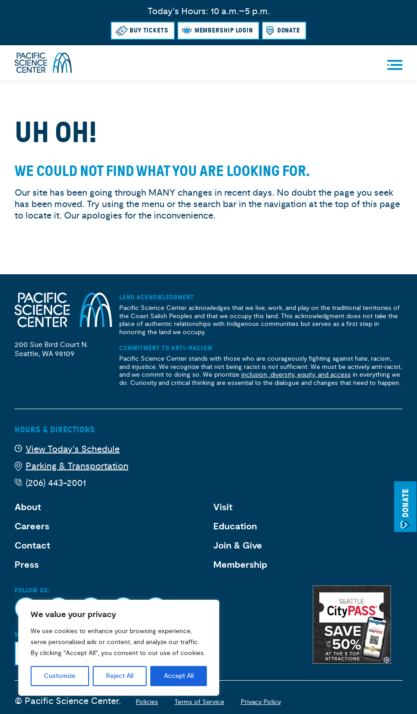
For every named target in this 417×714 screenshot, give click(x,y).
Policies (147, 702)
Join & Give (237, 546)
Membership (240, 565)
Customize (59, 676)
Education (235, 527)
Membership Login (224, 30)
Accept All (179, 676)
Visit (222, 507)
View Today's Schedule (73, 449)
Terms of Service (199, 702)
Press (27, 565)
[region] (118, 648)
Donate (288, 30)
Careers (32, 527)
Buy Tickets (149, 30)
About (28, 507)
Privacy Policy (261, 702)
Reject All (119, 676)
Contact (32, 546)
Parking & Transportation (77, 466)
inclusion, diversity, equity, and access (296, 374)
